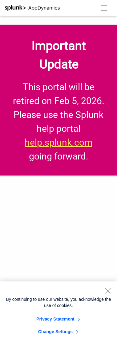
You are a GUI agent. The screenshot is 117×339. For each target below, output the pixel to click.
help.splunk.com (58, 142)
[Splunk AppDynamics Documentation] (32, 8)
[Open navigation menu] (104, 8)
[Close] (108, 292)
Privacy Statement (55, 320)
